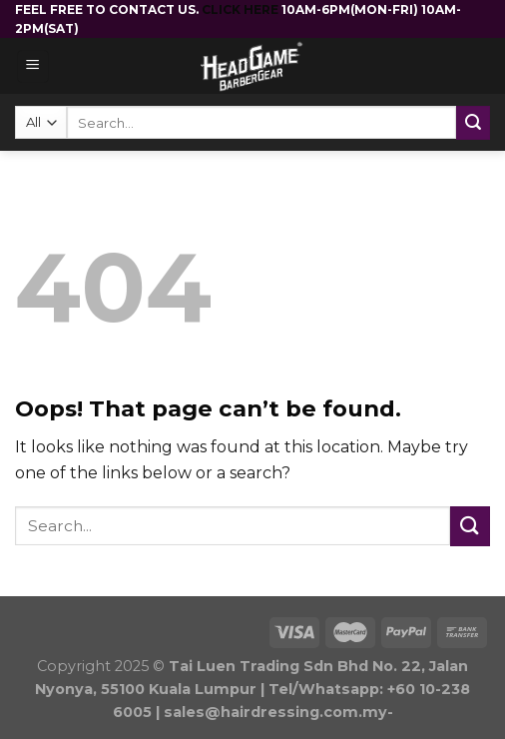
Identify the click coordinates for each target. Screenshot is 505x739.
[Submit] (470, 525)
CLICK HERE (241, 9)
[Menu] (33, 66)
